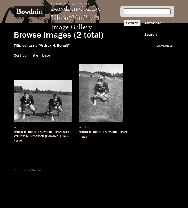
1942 (57, 132)
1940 (18, 141)
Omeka (36, 170)
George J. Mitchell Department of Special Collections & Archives (75, 10)
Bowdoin (46, 132)
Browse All (165, 46)
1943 (63, 136)
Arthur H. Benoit (26, 132)
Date (46, 55)
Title (34, 55)
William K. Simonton (29, 136)
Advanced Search (153, 29)
